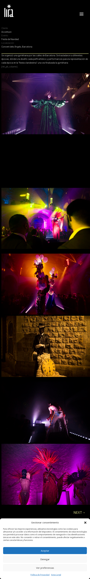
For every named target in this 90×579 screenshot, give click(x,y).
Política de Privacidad (40, 574)
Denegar (45, 559)
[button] (85, 522)
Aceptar (45, 550)
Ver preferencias (45, 567)
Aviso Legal (56, 574)
